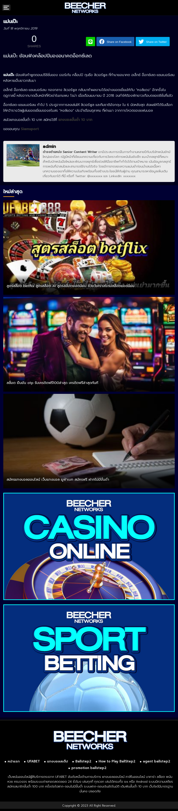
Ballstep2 (83, 761)
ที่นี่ (64, 176)
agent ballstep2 (156, 761)
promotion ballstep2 (89, 768)
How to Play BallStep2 (117, 761)
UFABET (33, 761)
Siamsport (30, 129)
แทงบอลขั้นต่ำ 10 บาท (75, 119)
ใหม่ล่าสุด (12, 191)
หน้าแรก (14, 761)
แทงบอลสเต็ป (57, 761)
